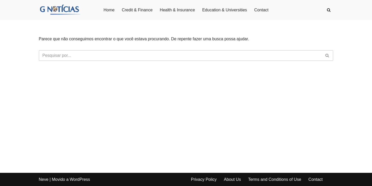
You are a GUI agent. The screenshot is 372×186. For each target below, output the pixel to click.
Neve (43, 179)
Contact (261, 10)
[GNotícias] (60, 10)
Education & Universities (224, 10)
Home (109, 10)
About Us (232, 179)
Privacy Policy (204, 179)
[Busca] (329, 10)
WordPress (80, 179)
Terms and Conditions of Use (274, 179)
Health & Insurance (177, 10)
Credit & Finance (137, 10)
